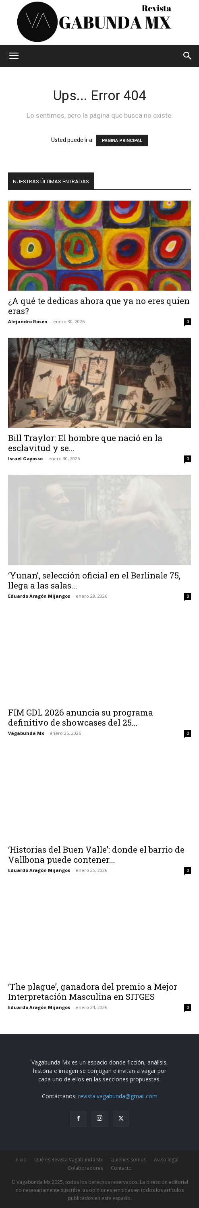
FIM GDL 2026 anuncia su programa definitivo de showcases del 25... (80, 717)
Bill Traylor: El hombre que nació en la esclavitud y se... (85, 442)
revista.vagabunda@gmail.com (118, 1096)
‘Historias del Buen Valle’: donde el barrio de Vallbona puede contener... (96, 854)
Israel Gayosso (25, 458)
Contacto (121, 1168)
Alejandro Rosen (28, 321)
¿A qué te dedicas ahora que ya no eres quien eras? (99, 305)
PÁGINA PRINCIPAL (122, 140)
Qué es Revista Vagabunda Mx (68, 1159)
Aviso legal (166, 1159)
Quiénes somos (128, 1159)
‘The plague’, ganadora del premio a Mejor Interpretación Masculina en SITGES (92, 991)
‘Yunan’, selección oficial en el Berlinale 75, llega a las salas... (94, 580)
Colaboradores (85, 1168)
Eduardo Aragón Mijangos (39, 596)
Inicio (21, 1159)
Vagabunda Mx (26, 733)
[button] (14, 56)
